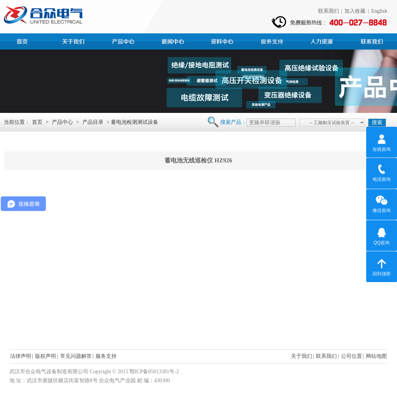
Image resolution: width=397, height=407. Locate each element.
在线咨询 (382, 142)
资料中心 (223, 41)
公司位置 (351, 356)
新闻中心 (173, 41)
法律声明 (20, 356)
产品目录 (92, 122)
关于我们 (301, 356)
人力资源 (322, 41)
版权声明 (45, 356)
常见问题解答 (76, 356)
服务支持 (273, 41)
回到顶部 (382, 266)
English (379, 11)
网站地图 (376, 356)
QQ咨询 (382, 235)
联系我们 (328, 11)
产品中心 (124, 41)
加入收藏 (354, 11)
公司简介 (74, 41)
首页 (25, 41)
